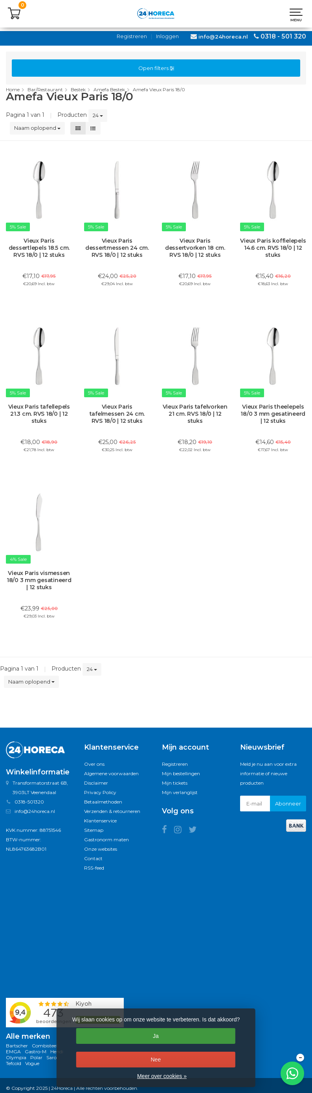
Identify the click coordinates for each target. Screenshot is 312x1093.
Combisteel (44, 1046)
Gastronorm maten (106, 839)
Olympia (16, 1057)
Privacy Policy (100, 792)
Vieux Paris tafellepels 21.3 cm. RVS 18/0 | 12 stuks (39, 413)
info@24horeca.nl (223, 36)
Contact (93, 858)
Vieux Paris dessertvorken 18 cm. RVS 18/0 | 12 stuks (195, 247)
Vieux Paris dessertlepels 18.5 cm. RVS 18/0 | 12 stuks (39, 247)
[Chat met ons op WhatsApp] (292, 1073)
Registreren (132, 36)
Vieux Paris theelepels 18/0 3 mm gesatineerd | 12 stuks (272, 413)
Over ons (94, 764)
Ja (156, 1036)
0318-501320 (29, 802)
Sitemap (93, 830)
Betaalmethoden (103, 802)
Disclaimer (96, 783)
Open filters (156, 68)
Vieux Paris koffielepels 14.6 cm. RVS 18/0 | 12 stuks (273, 247)
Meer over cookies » (162, 1076)
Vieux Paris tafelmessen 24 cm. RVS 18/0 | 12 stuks (117, 413)
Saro (51, 1057)
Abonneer (288, 803)
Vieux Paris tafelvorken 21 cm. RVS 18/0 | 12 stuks (195, 413)
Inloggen (167, 36)
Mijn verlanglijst (180, 792)
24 (98, 115)
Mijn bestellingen (181, 773)
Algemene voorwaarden (111, 773)
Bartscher (17, 1046)
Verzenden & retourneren (112, 811)
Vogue (32, 1063)
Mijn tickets (174, 783)
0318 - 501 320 (283, 36)
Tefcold (13, 1063)
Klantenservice (100, 821)
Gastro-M (35, 1051)
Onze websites (100, 849)
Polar (36, 1057)
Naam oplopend (37, 128)
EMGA (13, 1051)
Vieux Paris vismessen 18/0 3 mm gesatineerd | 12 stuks (39, 580)
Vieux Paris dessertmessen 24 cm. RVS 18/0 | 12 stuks (117, 247)
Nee (155, 1059)
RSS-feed (94, 868)
